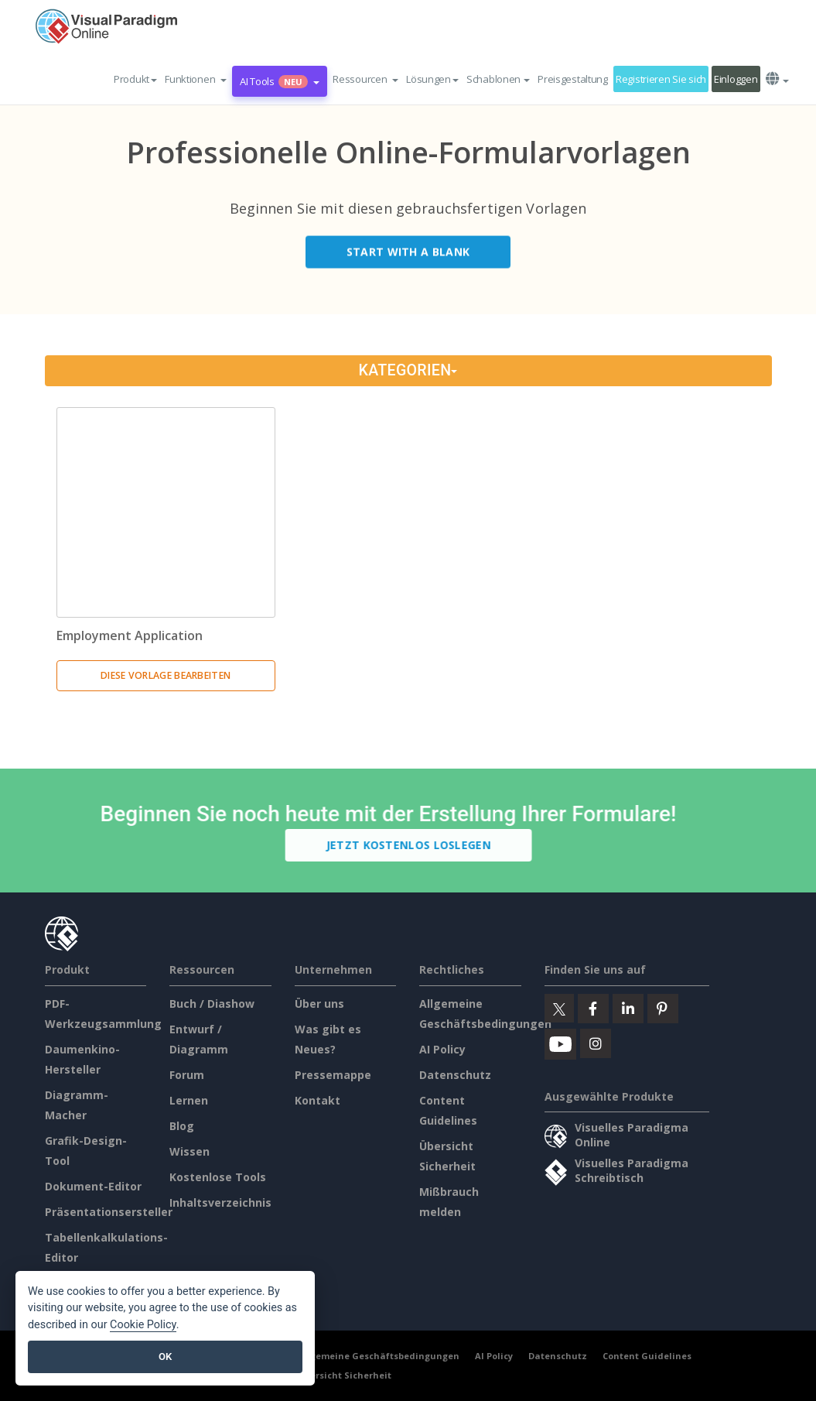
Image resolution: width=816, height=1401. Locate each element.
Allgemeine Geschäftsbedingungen (378, 1356)
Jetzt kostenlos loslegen (411, 845)
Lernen (188, 1100)
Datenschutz (455, 1074)
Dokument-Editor (93, 1186)
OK (165, 1356)
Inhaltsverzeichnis (220, 1202)
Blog (181, 1125)
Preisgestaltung (573, 79)
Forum (186, 1074)
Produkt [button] (135, 79)
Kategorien (408, 370)
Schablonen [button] (498, 79)
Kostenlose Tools (217, 1177)
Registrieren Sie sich (661, 79)
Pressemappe (333, 1074)
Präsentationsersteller (108, 1211)
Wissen (189, 1151)
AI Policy (442, 1049)
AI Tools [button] (279, 81)
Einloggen (735, 79)
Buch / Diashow (211, 1003)
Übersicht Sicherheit (344, 1375)
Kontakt (317, 1100)
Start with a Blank (408, 254)
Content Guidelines (647, 1356)
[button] (195, 79)
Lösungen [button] (432, 79)
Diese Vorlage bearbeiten (165, 675)
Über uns (319, 1003)
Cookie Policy (143, 1324)
